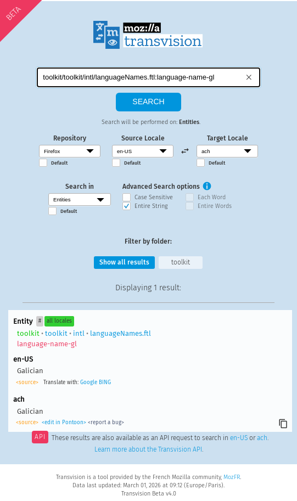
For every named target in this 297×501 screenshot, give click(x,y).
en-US (239, 438)
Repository (69, 138)
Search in (79, 186)
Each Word (212, 197)
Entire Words (215, 206)
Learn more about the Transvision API (148, 449)
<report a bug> (106, 422)
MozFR (231, 477)
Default (59, 163)
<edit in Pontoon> (64, 422)
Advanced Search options (161, 186)
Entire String (151, 206)
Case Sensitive (154, 197)
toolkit (180, 262)
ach (262, 438)
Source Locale (143, 138)
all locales (59, 321)
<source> (27, 382)
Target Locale (227, 138)
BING (105, 382)
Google (88, 382)
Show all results (124, 262)
